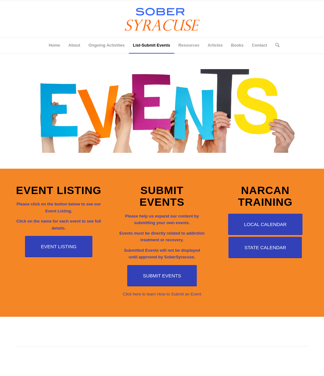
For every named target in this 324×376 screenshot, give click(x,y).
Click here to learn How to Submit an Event (162, 294)
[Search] (275, 45)
